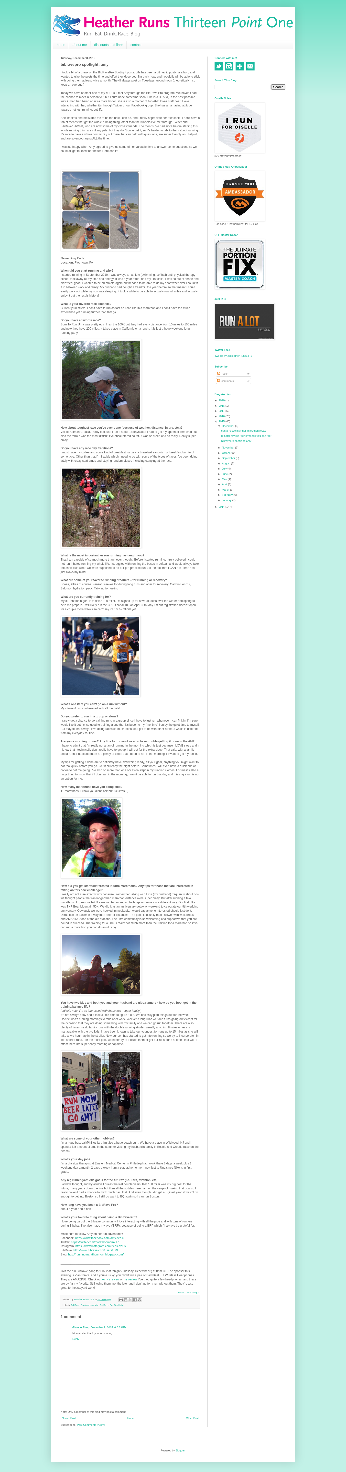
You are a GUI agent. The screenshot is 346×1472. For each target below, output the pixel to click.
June (225, 473)
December (228, 426)
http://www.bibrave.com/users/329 (95, 1250)
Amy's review (110, 1279)
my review (130, 1279)
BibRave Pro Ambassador (85, 1305)
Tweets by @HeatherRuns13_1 (233, 355)
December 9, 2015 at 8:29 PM (108, 1327)
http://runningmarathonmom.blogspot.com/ (96, 1254)
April (225, 484)
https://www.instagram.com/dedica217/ (101, 1246)
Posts (222, 373)
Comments (225, 381)
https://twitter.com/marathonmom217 (95, 1242)
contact (135, 45)
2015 (222, 421)
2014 (222, 506)
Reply (75, 1338)
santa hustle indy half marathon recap (243, 430)
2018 (222, 405)
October (227, 452)
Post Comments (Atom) (91, 1424)
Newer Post (69, 1418)
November (228, 447)
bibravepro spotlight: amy (236, 440)
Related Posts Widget (188, 1292)
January (227, 500)
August (226, 463)
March (226, 489)
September (229, 458)
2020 (222, 400)
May (225, 479)
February (227, 494)
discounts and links (108, 45)
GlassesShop (80, 1327)
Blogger (179, 1450)
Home (130, 1418)
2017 (222, 410)
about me (80, 45)
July (224, 468)
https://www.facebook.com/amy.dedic (99, 1238)
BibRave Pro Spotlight (112, 1305)
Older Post (192, 1418)
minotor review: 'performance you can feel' (246, 435)
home (61, 45)
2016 (222, 416)
